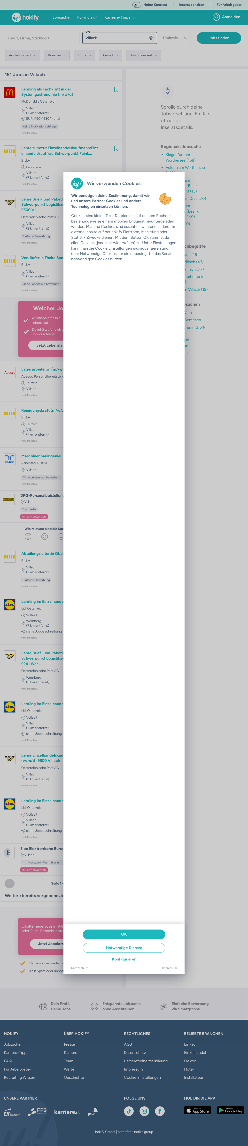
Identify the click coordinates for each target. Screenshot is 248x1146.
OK (124, 934)
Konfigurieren (124, 959)
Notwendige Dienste (124, 947)
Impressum (169, 968)
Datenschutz (79, 968)
